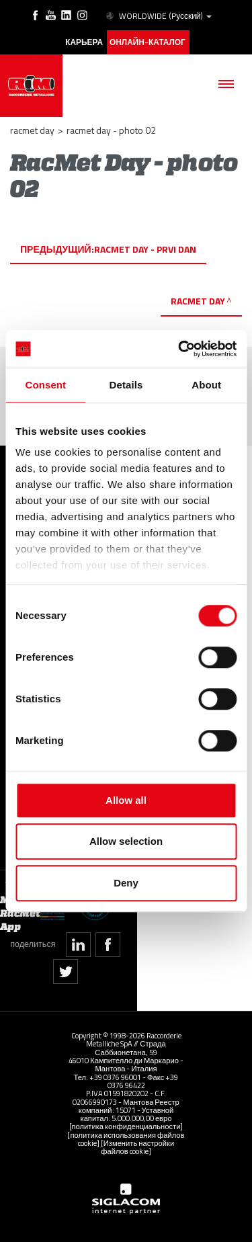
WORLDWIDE (158, 16)
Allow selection (126, 841)
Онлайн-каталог (147, 42)
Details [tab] (126, 384)
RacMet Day (198, 301)
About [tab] (206, 384)
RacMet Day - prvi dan (145, 249)
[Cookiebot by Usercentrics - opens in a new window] (179, 349)
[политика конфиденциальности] (126, 1126)
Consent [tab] (45, 384)
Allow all (126, 800)
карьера (84, 42)
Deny (126, 882)
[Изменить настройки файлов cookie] (137, 1147)
